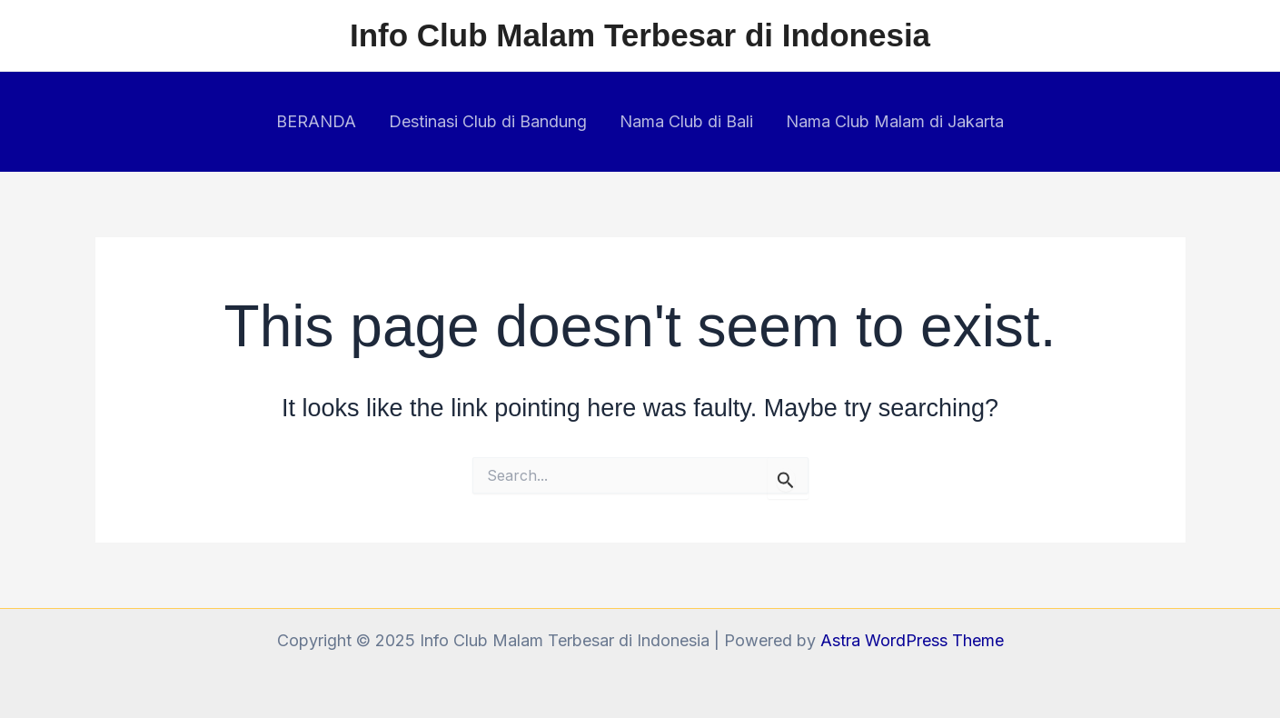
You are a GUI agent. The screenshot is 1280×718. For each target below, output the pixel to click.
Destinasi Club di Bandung (488, 121)
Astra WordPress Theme (912, 640)
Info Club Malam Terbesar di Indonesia (640, 35)
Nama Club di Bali (686, 121)
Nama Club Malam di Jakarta (895, 121)
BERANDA (316, 121)
